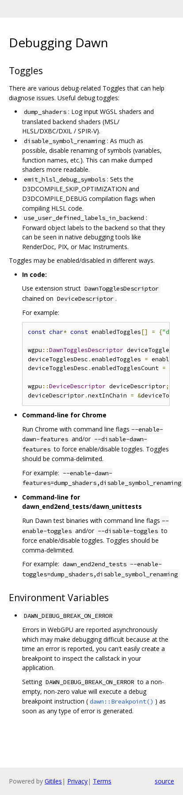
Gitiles (53, 781)
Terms (102, 781)
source (164, 781)
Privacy (77, 781)
